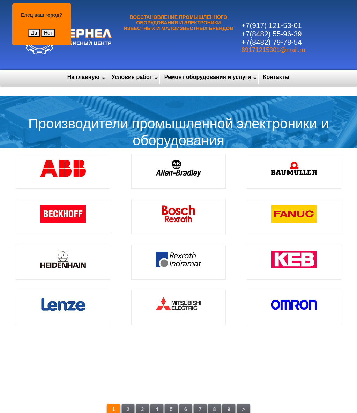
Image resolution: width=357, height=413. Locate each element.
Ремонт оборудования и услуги (207, 77)
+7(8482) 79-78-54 (271, 42)
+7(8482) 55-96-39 (271, 34)
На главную (83, 77)
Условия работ (132, 77)
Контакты (276, 77)
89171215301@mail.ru (273, 49)
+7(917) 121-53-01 (271, 25)
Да (34, 33)
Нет (48, 33)
